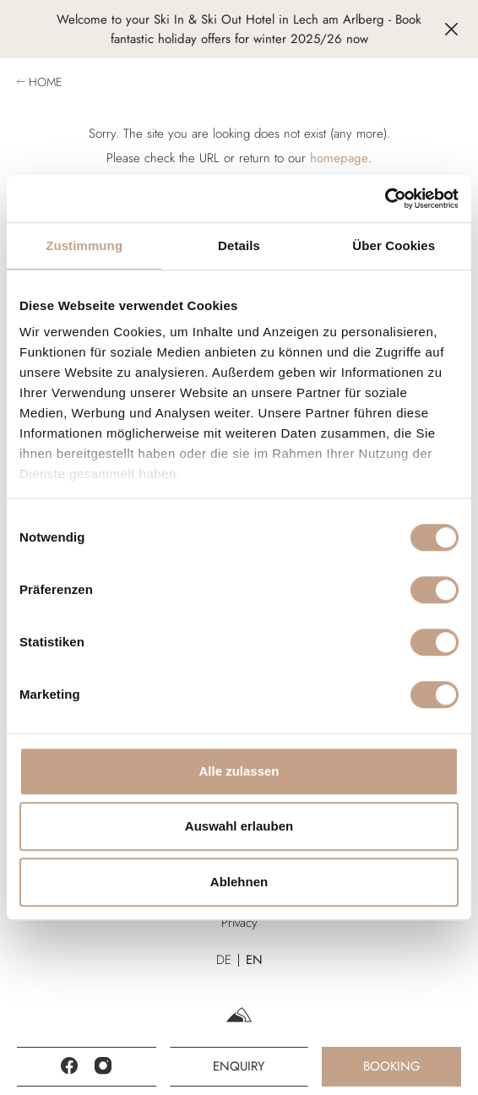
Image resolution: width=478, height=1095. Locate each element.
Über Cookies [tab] (393, 245)
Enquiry (238, 1066)
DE (223, 960)
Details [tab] (239, 245)
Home (45, 82)
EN (254, 960)
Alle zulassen (238, 771)
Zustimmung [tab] (84, 245)
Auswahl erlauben (239, 826)
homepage (339, 158)
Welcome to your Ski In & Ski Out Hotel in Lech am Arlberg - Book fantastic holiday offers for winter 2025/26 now (239, 29)
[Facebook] (69, 1066)
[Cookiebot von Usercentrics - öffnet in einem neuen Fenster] (385, 199)
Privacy (239, 922)
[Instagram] (103, 1066)
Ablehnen (239, 881)
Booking (392, 1066)
